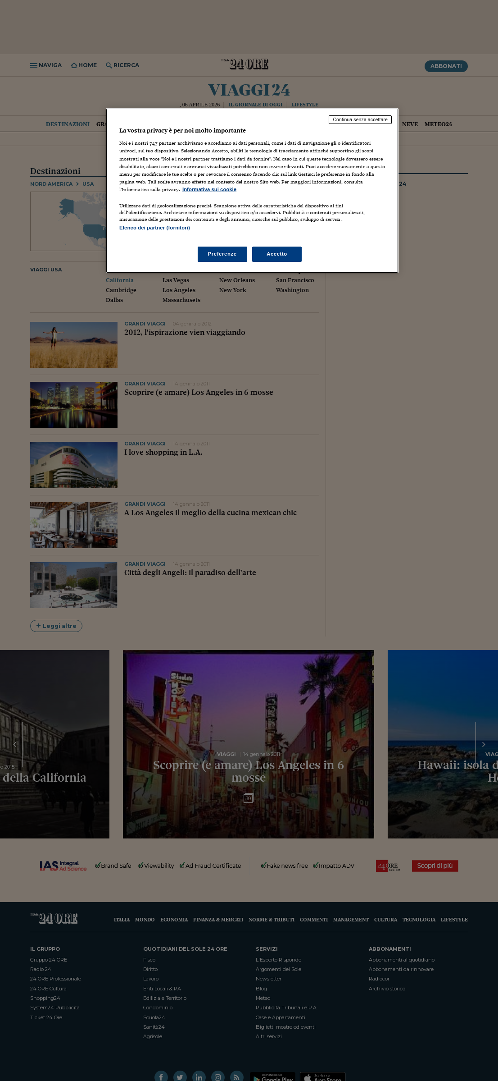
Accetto (277, 254)
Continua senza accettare (360, 119)
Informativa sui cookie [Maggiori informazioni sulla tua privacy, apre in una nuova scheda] (209, 189)
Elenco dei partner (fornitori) (154, 227)
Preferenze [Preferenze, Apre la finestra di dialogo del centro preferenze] (222, 254)
